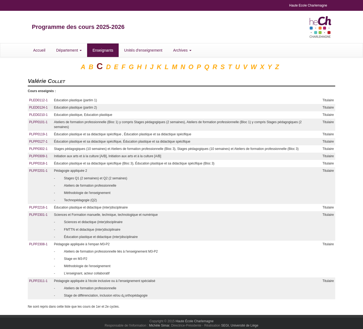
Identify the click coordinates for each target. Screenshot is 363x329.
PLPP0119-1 (38, 134)
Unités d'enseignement (143, 50)
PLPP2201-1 (38, 171)
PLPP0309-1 (38, 156)
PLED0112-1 (38, 100)
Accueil (39, 50)
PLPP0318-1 (38, 163)
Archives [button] (182, 50)
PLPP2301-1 (38, 215)
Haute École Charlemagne (195, 321)
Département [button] (69, 50)
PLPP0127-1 (38, 141)
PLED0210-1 (38, 115)
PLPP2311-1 (38, 281)
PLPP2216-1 (38, 207)
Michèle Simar (159, 325)
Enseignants (103, 50)
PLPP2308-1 (38, 244)
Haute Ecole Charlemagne (308, 5)
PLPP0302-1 (38, 149)
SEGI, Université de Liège (239, 325)
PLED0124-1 (38, 107)
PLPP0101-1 (38, 122)
